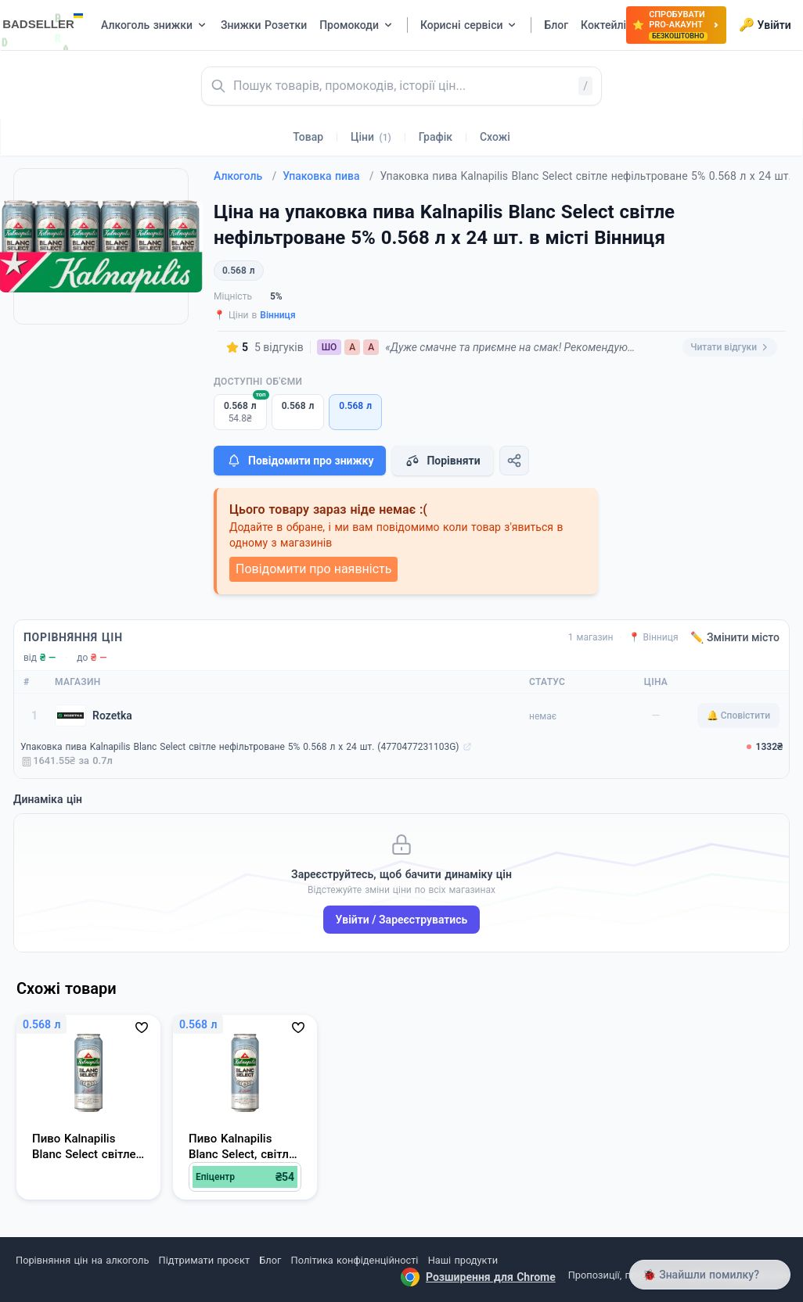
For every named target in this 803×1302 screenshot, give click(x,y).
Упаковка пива (328, 176)
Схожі (495, 137)
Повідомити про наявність (313, 568)
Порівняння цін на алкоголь (82, 1260)
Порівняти (442, 460)
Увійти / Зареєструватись (402, 919)
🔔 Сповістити (738, 715)
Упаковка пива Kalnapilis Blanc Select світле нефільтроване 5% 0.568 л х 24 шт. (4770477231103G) (239, 746)
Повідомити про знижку (299, 460)
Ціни (371, 137)
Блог (270, 1260)
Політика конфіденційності (355, 1260)
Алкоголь (245, 176)
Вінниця (277, 315)
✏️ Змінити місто (735, 637)
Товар (308, 137)
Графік (435, 137)
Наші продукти (463, 1260)
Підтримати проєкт (204, 1260)
